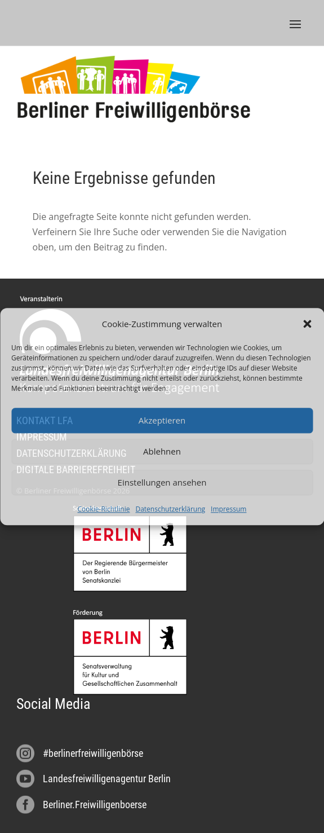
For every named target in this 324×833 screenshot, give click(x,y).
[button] (307, 323)
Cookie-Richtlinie (104, 509)
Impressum (228, 509)
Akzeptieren (162, 420)
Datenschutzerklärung (170, 509)
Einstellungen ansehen (162, 482)
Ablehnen (162, 451)
